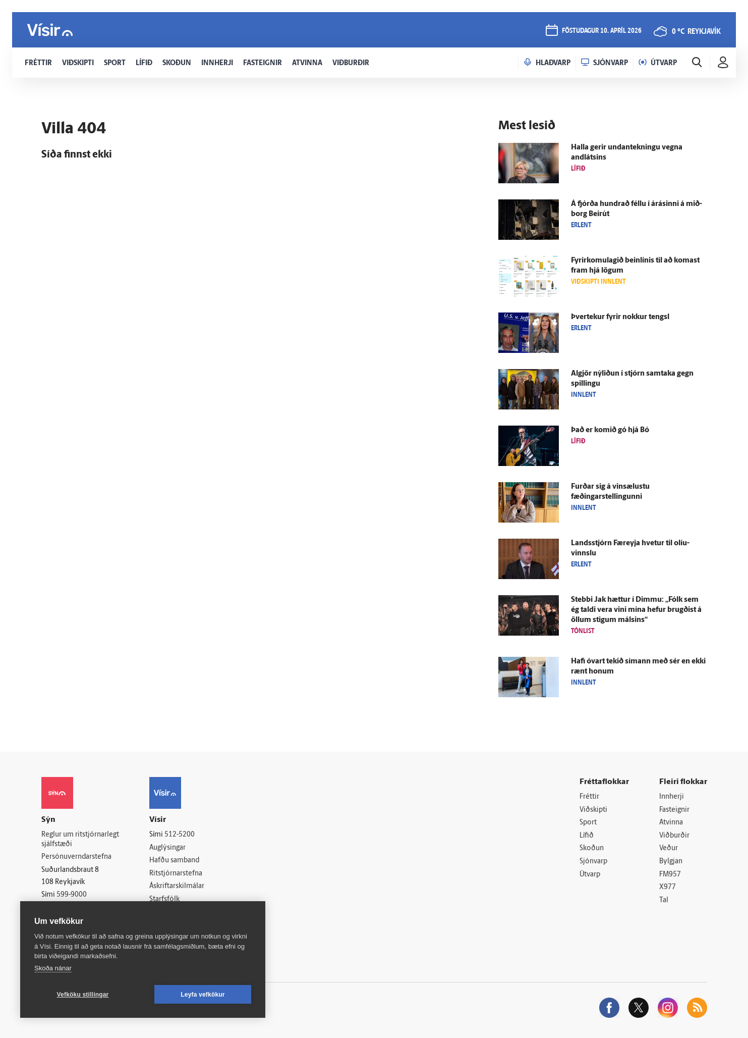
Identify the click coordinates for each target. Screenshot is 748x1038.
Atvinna (671, 822)
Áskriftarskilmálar (176, 886)
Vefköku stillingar (83, 994)
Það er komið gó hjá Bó (610, 430)
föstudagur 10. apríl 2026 (602, 31)
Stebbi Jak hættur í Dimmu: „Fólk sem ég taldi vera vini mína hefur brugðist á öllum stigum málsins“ (636, 610)
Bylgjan (670, 861)
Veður (668, 848)
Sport (588, 822)
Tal (663, 900)
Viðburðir (674, 836)
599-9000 (71, 895)
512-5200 (179, 835)
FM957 (670, 874)
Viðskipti (593, 810)
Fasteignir (674, 810)
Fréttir (589, 797)
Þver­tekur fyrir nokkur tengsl (620, 317)
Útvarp (590, 874)
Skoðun (592, 848)
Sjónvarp (593, 861)
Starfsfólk (164, 899)
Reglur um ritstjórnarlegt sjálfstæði (80, 839)
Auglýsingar (167, 848)
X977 (667, 887)
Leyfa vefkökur (203, 994)
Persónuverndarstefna (76, 857)
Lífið (587, 836)
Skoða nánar (53, 968)
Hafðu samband (174, 860)
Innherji (671, 797)
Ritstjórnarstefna (175, 873)
